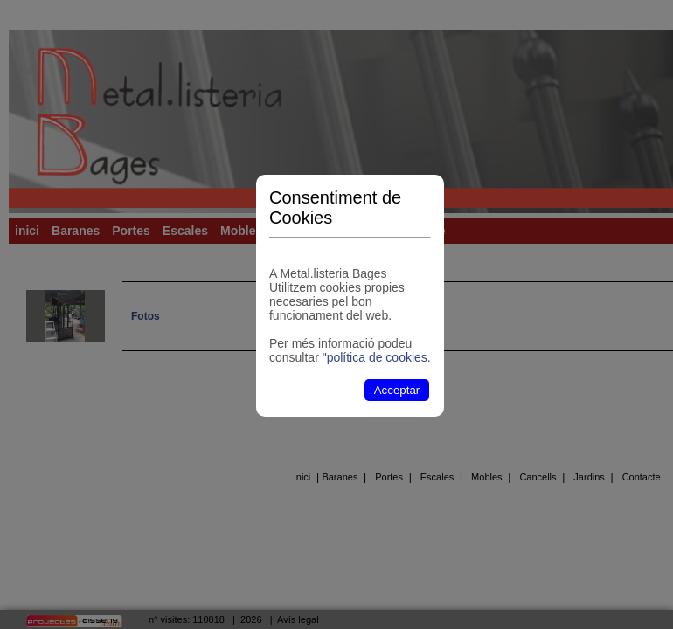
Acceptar (397, 390)
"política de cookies (375, 357)
